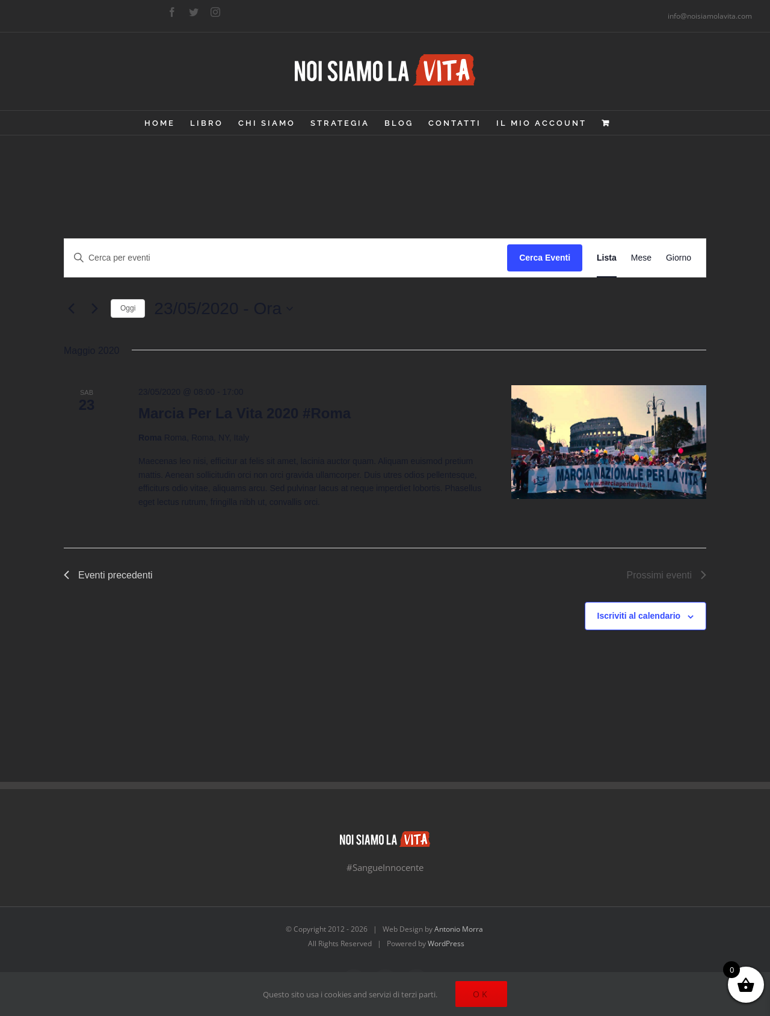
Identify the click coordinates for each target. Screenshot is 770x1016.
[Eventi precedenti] (71, 309)
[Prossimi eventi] (94, 309)
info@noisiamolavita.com (710, 16)
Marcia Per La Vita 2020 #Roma (244, 413)
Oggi (127, 308)
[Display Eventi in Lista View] (607, 258)
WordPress (446, 943)
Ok (481, 994)
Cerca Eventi (544, 257)
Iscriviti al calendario (639, 616)
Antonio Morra (458, 929)
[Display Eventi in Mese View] (641, 258)
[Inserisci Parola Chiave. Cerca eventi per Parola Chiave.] (285, 258)
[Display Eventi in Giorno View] (678, 258)
